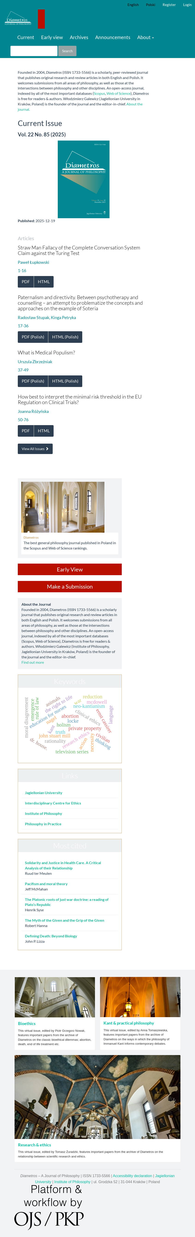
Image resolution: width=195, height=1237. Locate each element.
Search (67, 51)
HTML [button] (44, 281)
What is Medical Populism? (46, 352)
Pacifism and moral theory (46, 883)
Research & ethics (34, 1144)
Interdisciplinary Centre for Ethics (53, 803)
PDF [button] (26, 281)
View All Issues (35, 449)
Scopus (99, 93)
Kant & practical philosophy (129, 1022)
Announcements (112, 37)
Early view (52, 37)
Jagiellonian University (43, 792)
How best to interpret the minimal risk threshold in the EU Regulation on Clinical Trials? (80, 399)
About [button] (145, 37)
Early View (70, 569)
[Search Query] (34, 51)
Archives (79, 37)
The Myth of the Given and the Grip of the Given (64, 920)
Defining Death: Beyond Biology (51, 936)
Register (169, 5)
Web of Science (119, 93)
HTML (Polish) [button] (65, 336)
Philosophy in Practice (43, 824)
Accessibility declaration (132, 1176)
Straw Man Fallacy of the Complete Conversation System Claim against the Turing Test (79, 250)
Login (187, 5)
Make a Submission (70, 586)
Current (25, 37)
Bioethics (27, 1023)
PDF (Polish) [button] (33, 336)
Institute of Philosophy (43, 813)
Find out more (32, 662)
